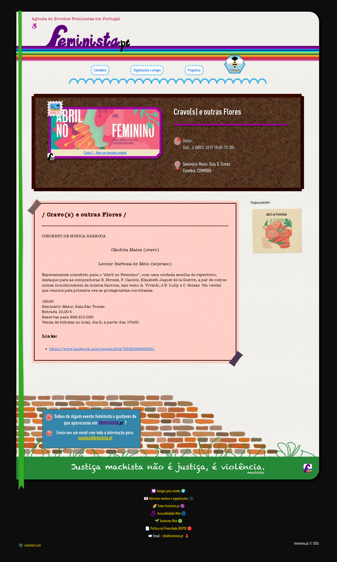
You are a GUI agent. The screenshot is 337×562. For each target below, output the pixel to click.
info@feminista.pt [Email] (172, 536)
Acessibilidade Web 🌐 (171, 513)
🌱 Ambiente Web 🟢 (169, 521)
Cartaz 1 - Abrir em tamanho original (105, 153)
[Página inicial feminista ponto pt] (88, 38)
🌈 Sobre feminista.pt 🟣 (168, 506)
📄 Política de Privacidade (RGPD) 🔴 (168, 528)
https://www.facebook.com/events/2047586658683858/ (102, 349)
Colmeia (235, 70)
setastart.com (30, 545)
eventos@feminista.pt (95, 437)
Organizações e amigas (147, 70)
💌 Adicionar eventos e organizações (166, 498)
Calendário (100, 70)
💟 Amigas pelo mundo (165, 491)
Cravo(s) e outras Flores (207, 111)
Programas (194, 70)
